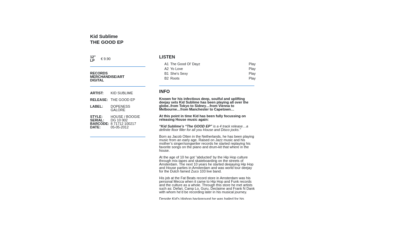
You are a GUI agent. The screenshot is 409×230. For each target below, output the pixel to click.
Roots (175, 78)
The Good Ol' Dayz (185, 64)
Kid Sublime (122, 93)
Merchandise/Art (107, 77)
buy (129, 58)
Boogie (133, 117)
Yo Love (176, 69)
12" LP (93, 58)
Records (99, 73)
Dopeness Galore (120, 108)
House (117, 117)
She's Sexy (179, 73)
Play (252, 64)
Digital (97, 80)
